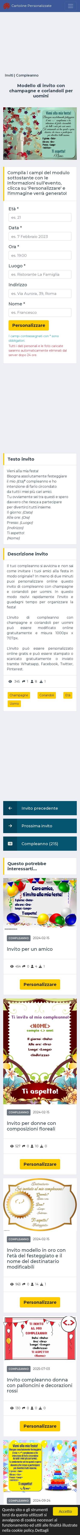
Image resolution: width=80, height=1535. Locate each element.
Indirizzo (18, 284)
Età (67, 695)
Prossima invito (27, 826)
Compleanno (27, 75)
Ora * (14, 246)
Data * (15, 227)
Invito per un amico (30, 949)
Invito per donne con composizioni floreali (31, 1126)
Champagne (19, 695)
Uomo (14, 704)
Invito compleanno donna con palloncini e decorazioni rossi (39, 1385)
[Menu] (71, 6)
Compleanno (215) (30, 844)
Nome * (17, 303)
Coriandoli (46, 695)
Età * (14, 208)
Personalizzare (40, 984)
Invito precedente (30, 808)
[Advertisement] (40, 42)
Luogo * (17, 265)
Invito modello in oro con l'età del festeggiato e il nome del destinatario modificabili (36, 1258)
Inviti (9, 75)
